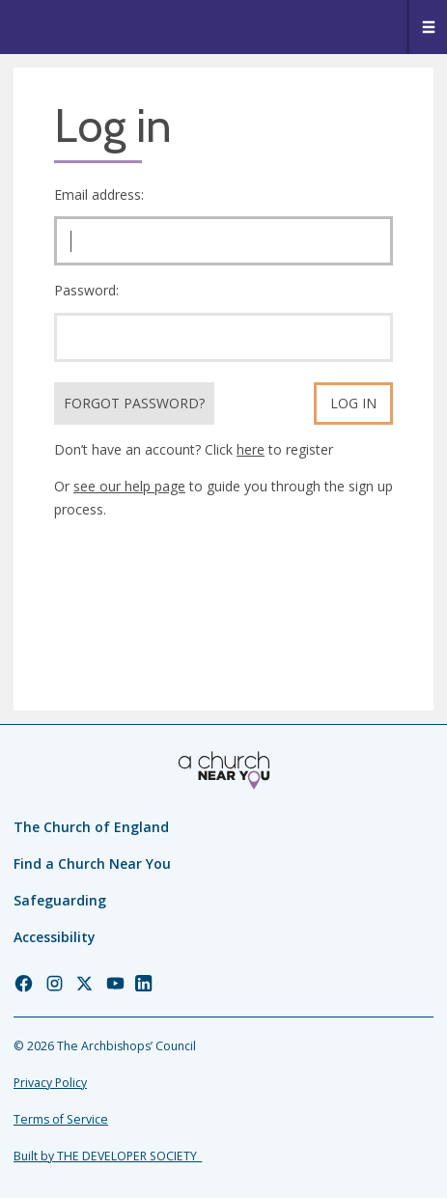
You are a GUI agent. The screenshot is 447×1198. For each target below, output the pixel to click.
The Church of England (91, 827)
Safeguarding (60, 900)
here (251, 449)
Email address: (99, 194)
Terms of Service (61, 1119)
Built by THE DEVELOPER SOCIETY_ (108, 1156)
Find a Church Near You (92, 863)
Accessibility (55, 937)
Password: (86, 290)
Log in (353, 403)
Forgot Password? (134, 403)
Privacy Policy (50, 1082)
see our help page (129, 486)
